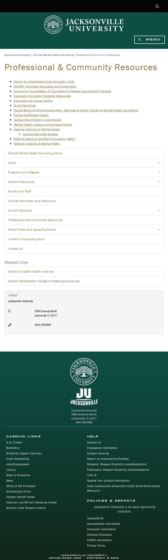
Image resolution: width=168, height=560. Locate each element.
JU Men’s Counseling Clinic (26, 239)
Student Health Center (20, 497)
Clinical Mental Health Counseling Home (35, 153)
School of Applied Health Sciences (31, 271)
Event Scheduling (17, 459)
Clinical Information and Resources (32, 201)
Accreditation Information (103, 524)
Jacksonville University (18, 55)
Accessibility (95, 518)
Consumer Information (101, 529)
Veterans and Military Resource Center (31, 502)
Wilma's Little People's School (26, 508)
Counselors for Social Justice (33, 101)
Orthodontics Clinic (18, 491)
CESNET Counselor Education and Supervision (45, 86)
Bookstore (13, 448)
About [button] (85, 164)
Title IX (92, 475)
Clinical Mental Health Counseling (53, 55)
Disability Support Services (24, 453)
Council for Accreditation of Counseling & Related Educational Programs (62, 91)
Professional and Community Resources (35, 220)
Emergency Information (102, 448)
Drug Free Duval (25, 105)
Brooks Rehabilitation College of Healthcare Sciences (43, 281)
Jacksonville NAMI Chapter (40, 134)
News (9, 481)
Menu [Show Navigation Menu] (149, 39)
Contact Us (15, 248)
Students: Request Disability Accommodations (117, 464)
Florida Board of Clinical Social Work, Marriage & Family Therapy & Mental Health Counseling (76, 110)
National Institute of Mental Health (37, 144)
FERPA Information (99, 540)
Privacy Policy (96, 546)
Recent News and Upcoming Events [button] (85, 230)
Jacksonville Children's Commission (37, 120)
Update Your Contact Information (108, 481)
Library (11, 470)
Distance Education (99, 535)
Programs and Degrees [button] (85, 173)
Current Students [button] (85, 211)
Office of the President (21, 486)
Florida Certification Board (31, 115)
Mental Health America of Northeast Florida (43, 124)
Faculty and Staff (19, 191)
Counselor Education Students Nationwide (42, 96)
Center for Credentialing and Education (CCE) (44, 82)
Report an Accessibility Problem (108, 459)
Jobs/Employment (17, 464)
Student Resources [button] (85, 183)
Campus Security (98, 453)
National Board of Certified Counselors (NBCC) (44, 139)
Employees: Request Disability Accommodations (118, 470)
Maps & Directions (18, 475)
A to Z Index (14, 442)
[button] (157, 6)
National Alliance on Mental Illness (37, 129)
